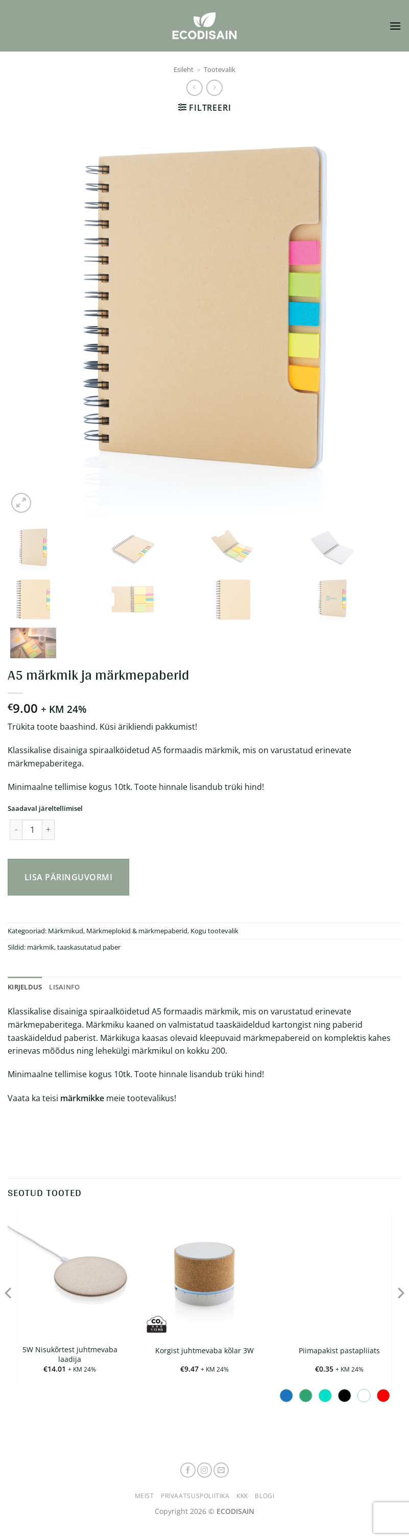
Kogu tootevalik (214, 930)
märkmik (40, 947)
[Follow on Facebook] (188, 1470)
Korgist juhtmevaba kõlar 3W (204, 1350)
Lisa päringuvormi (68, 877)
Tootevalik (219, 69)
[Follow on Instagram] (204, 1470)
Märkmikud (65, 930)
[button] (395, 25)
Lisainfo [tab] (64, 986)
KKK (242, 1496)
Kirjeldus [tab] (25, 986)
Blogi (264, 1496)
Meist (144, 1496)
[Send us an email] (221, 1470)
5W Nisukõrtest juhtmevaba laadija (69, 1354)
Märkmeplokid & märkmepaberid (136, 930)
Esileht (184, 69)
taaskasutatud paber (89, 947)
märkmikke (82, 1098)
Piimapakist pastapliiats (339, 1350)
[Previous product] (214, 87)
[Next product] (194, 87)
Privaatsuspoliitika (195, 1496)
